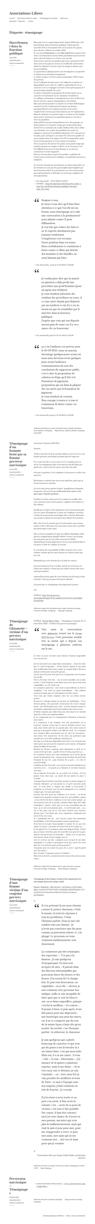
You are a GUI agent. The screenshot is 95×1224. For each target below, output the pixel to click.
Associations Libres (32, 13)
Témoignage (48, 430)
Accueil (11, 18)
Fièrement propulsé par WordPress (53, 1216)
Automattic (81, 1216)
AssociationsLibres (15, 60)
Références (64, 18)
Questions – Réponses (17, 21)
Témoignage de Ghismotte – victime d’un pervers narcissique (18, 630)
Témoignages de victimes (49, 18)
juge (63, 611)
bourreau (61, 430)
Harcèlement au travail (48, 428)
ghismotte (53, 633)
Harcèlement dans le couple (27, 18)
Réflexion (41, 430)
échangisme (65, 869)
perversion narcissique (75, 1199)
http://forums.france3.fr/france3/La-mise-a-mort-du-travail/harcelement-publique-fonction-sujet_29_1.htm (58, 186)
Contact (30, 21)
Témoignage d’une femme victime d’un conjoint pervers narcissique (18, 890)
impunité (67, 430)
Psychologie (58, 1199)
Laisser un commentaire (16, 63)
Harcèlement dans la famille (64, 428)
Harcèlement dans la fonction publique (18, 48)
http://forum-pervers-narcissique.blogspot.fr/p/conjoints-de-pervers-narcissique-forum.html (58, 598)
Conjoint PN (45, 608)
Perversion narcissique (73, 608)
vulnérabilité (37, 433)
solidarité (74, 430)
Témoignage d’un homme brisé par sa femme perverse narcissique (18, 454)
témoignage (81, 430)
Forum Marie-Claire (51, 621)
